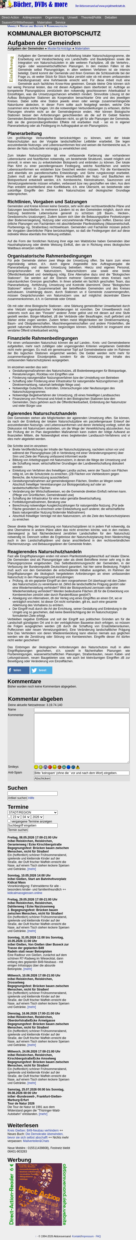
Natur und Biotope (32, 26)
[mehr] (31, 869)
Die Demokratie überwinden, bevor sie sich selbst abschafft (35, 1135)
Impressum (87, 1236)
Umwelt (73, 17)
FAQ (98, 1236)
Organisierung (54, 17)
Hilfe (31, 798)
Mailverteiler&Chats (36, 1141)
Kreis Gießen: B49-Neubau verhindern (33, 1130)
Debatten (111, 17)
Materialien (44, 22)
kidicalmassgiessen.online (25, 893)
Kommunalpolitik (57, 26)
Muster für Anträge (59, 48)
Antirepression (32, 17)
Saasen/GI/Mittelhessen (18, 22)
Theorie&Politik (91, 17)
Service (60, 22)
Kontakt (76, 1236)
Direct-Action (10, 17)
